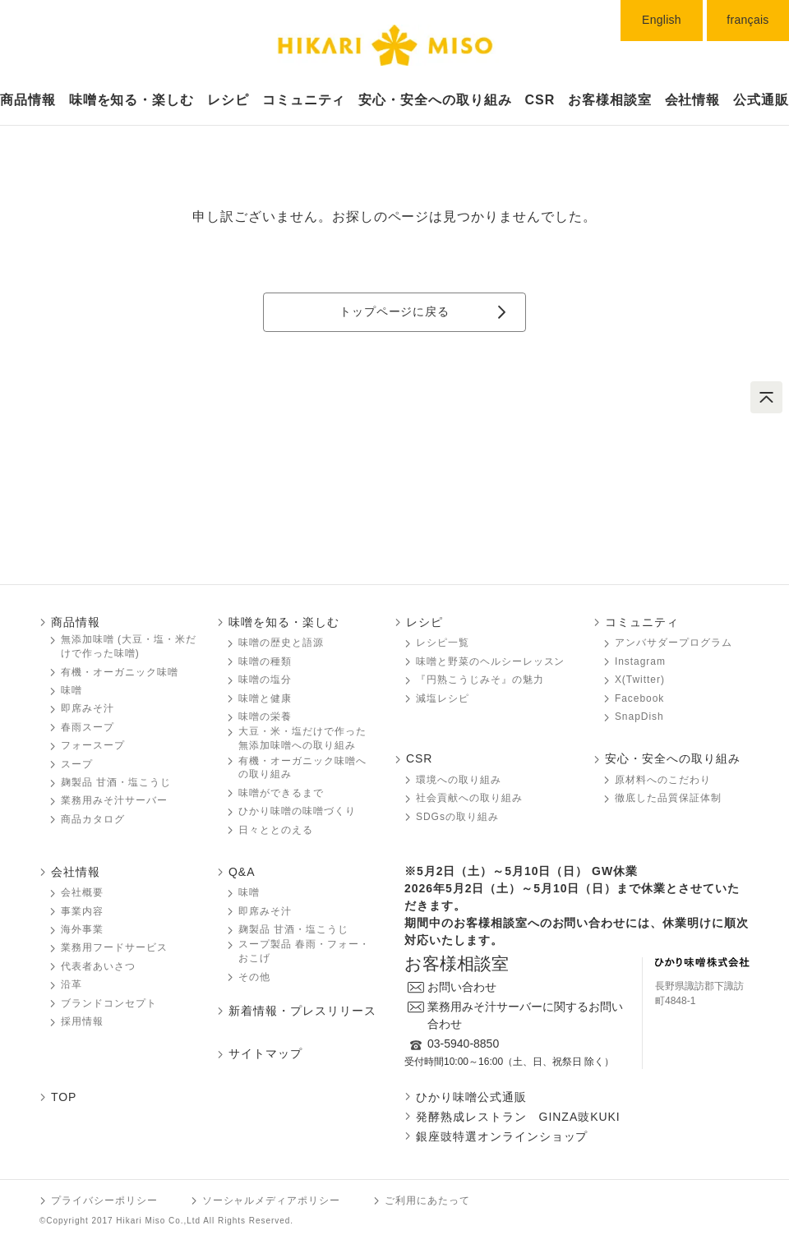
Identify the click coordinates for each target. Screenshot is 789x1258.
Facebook (639, 698)
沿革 (71, 984)
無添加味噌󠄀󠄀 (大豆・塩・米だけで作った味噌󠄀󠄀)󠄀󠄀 (128, 646)
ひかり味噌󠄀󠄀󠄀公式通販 (471, 1097)
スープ (77, 764)
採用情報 (82, 1021)
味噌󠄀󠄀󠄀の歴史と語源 (281, 642)
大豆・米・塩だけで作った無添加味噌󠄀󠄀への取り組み (302, 738)
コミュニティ (304, 100)
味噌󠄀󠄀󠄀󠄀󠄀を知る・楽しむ (132, 100)
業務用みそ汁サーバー (114, 800)
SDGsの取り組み (457, 817)
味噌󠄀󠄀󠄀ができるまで (281, 793)
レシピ (228, 100)
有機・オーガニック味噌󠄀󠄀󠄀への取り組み (302, 768)
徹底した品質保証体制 (668, 798)
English (661, 19)
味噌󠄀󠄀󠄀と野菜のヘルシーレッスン (490, 661)
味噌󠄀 (249, 892)
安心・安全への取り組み (435, 100)
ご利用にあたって (427, 1200)
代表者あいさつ (98, 966)
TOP (63, 1097)
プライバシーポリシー (104, 1200)
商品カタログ (93, 819)
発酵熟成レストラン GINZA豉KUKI (518, 1116)
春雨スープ (87, 727)
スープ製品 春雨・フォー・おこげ (304, 951)
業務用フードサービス (114, 947)
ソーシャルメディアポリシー (271, 1200)
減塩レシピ (442, 698)
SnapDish (639, 716)
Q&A (241, 871)
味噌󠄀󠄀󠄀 (71, 690)
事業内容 (82, 911)
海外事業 (82, 929)
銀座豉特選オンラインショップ (502, 1136)
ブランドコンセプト (109, 1003)
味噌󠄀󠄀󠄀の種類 (265, 661)
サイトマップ (265, 1053)
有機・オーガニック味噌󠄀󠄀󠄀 (119, 672)
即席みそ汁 (87, 708)
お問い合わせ (461, 986)
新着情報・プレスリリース (302, 1010)
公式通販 (761, 100)
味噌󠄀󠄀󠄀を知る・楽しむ (283, 622)
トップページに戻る (394, 311)
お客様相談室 (610, 100)
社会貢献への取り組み (469, 798)
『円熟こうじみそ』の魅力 (480, 679)
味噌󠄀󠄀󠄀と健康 (265, 698)
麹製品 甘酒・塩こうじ (116, 782)
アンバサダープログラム (673, 642)
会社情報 (693, 100)
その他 (254, 977)
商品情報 (28, 100)
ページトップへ (766, 397)
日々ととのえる (275, 830)
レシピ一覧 (442, 642)
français (747, 19)
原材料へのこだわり (663, 780)
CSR (540, 100)
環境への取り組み (458, 780)
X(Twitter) (640, 679)
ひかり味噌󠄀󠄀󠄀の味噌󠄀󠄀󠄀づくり (297, 811)
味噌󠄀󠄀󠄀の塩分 (265, 679)
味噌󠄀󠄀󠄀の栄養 (265, 716)
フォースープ (93, 745)
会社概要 (82, 892)
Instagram (640, 661)
